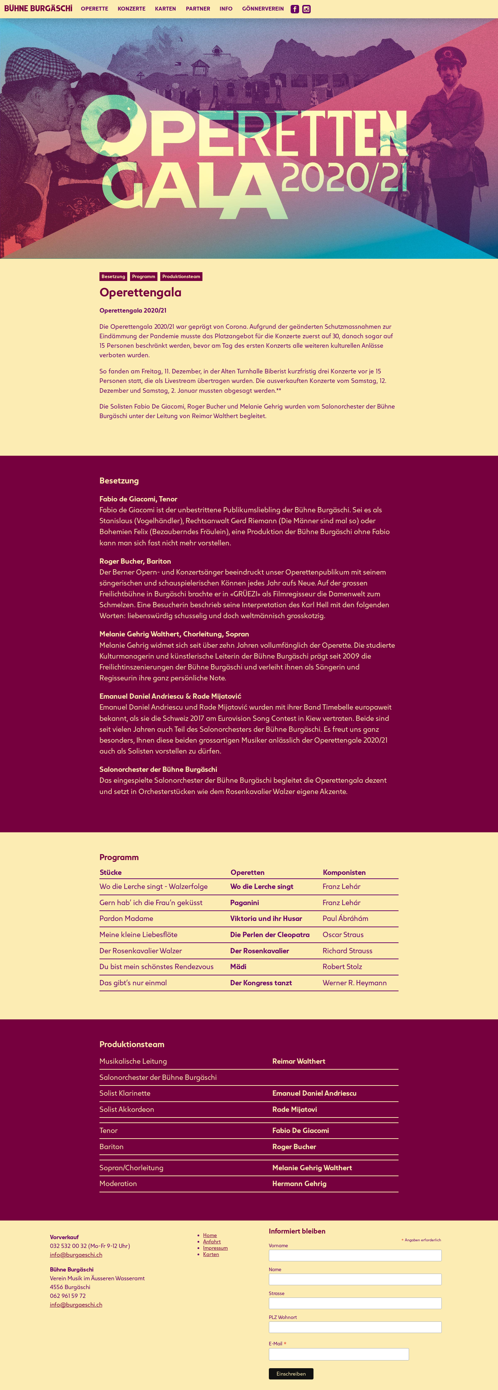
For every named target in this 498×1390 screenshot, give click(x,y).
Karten (165, 9)
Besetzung (113, 277)
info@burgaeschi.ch (76, 1254)
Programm (143, 277)
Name (275, 1270)
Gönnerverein (263, 9)
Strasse (276, 1293)
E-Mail (277, 1343)
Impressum (215, 1248)
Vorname (278, 1246)
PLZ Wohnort (283, 1317)
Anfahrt (212, 1241)
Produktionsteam (181, 277)
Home (210, 1235)
